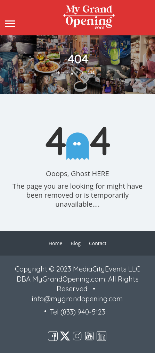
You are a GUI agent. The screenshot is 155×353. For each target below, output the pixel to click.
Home (62, 73)
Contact (97, 243)
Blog (76, 243)
